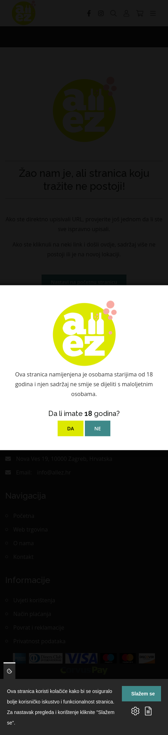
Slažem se (143, 693)
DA (70, 428)
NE (97, 428)
